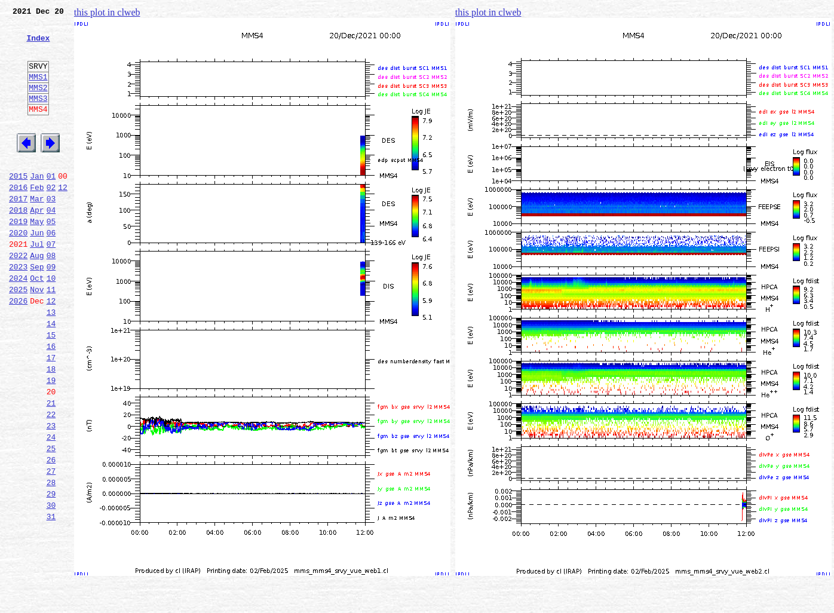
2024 (18, 322)
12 (63, 217)
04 (51, 243)
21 (51, 467)
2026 (18, 349)
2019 (18, 257)
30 (51, 585)
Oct (37, 322)
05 (51, 257)
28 (51, 559)
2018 (18, 243)
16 (51, 401)
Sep (37, 309)
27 (51, 546)
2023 (18, 309)
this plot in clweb (107, 12)
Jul (37, 283)
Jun (37, 270)
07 (51, 283)
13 (51, 362)
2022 (18, 296)
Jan (37, 204)
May (37, 257)
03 (51, 230)
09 (51, 309)
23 (51, 493)
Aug (37, 296)
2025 (18, 335)
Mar (37, 230)
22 (51, 480)
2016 (18, 217)
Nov (37, 335)
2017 (18, 230)
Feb (37, 217)
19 (51, 441)
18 (51, 427)
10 (51, 322)
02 (51, 217)
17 (51, 414)
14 (51, 375)
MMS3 (38, 116)
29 (51, 572)
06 (51, 270)
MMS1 (38, 90)
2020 (18, 270)
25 (51, 519)
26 (51, 533)
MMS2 (38, 103)
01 (51, 204)
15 (51, 388)
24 (51, 506)
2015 (18, 204)
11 (51, 335)
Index (38, 44)
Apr (37, 243)
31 (51, 598)
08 (51, 296)
